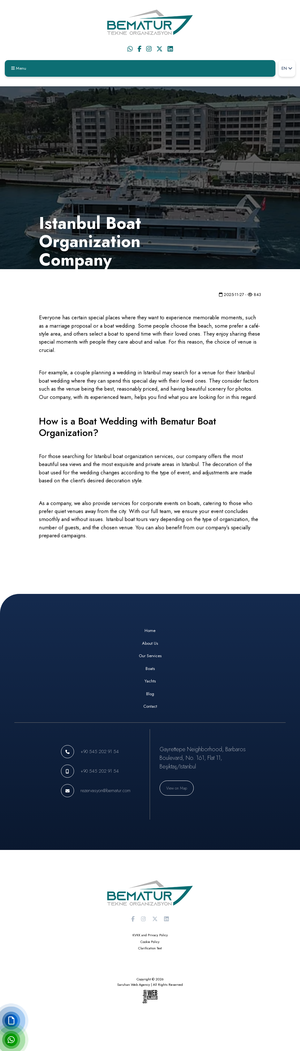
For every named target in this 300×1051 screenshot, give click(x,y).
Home (150, 630)
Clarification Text (150, 948)
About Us (150, 643)
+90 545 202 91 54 (99, 751)
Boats (150, 669)
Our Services (150, 656)
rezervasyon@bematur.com (105, 790)
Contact (150, 706)
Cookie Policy (150, 941)
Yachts (150, 681)
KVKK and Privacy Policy (150, 935)
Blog (150, 694)
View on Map (176, 788)
